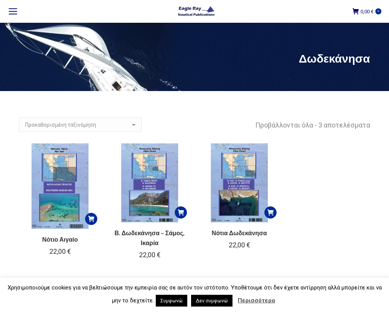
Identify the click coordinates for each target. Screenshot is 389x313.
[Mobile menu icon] (13, 11)
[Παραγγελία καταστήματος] (80, 125)
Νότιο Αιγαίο (60, 239)
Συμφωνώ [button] (171, 301)
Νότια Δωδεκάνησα (239, 232)
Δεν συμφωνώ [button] (212, 301)
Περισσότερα (256, 300)
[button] (91, 219)
